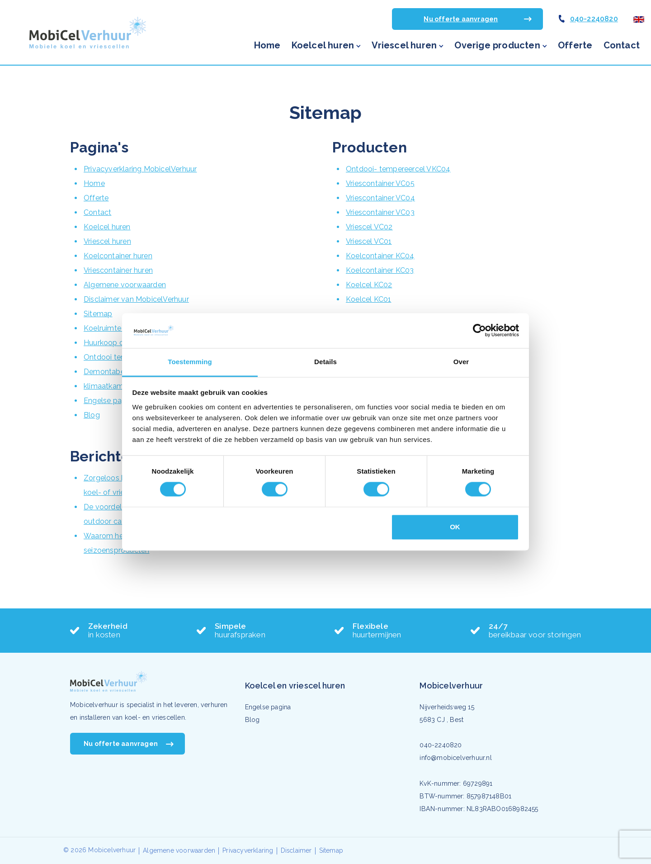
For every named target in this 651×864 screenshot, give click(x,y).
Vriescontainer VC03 (380, 212)
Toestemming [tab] (190, 362)
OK (455, 527)
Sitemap (98, 313)
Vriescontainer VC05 (380, 183)
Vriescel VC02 (369, 227)
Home (267, 45)
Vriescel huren (404, 45)
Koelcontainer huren (118, 256)
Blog (92, 415)
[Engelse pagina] (638, 18)
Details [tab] (325, 362)
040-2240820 (594, 18)
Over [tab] (461, 362)
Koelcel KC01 (368, 299)
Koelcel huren (323, 45)
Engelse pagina (110, 400)
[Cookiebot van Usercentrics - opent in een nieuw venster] (479, 330)
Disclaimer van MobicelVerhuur (136, 299)
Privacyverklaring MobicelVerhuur (140, 169)
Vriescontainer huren (118, 270)
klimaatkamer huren (117, 386)
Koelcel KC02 (369, 284)
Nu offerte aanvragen (461, 19)
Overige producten (497, 45)
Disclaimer (296, 850)
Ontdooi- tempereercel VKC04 (398, 169)
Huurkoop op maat (116, 342)
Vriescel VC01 (369, 241)
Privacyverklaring (247, 850)
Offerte (575, 45)
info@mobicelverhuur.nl (455, 757)
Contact (622, 45)
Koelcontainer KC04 (380, 256)
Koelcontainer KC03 (380, 270)
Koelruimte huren (113, 328)
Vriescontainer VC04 (380, 198)
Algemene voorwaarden (125, 284)
